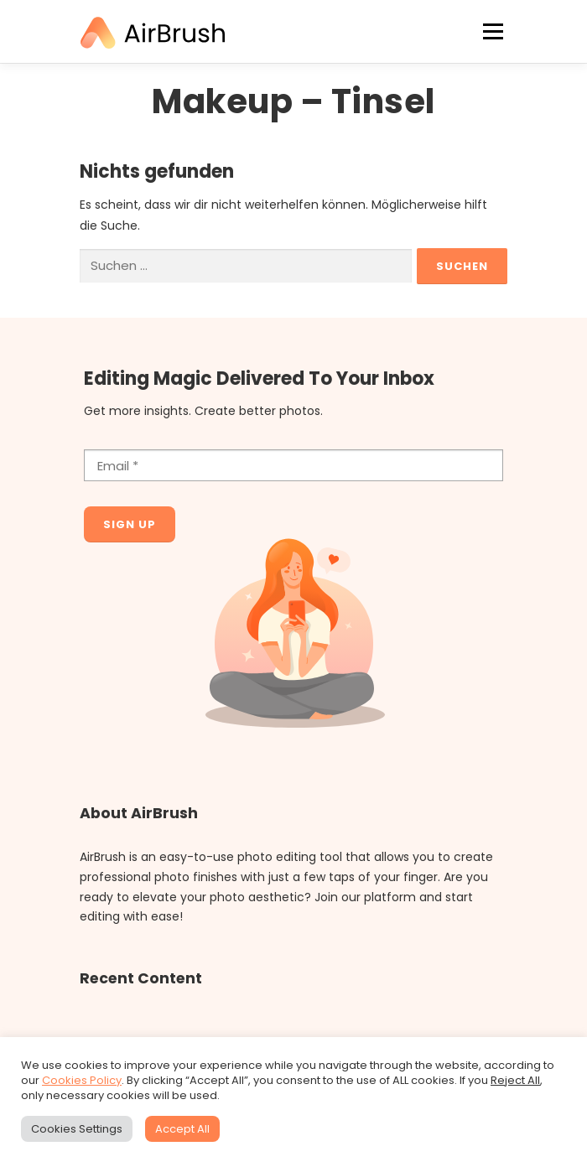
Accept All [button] (182, 1129)
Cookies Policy (82, 1080)
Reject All (515, 1080)
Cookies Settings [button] (76, 1129)
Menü (492, 31)
